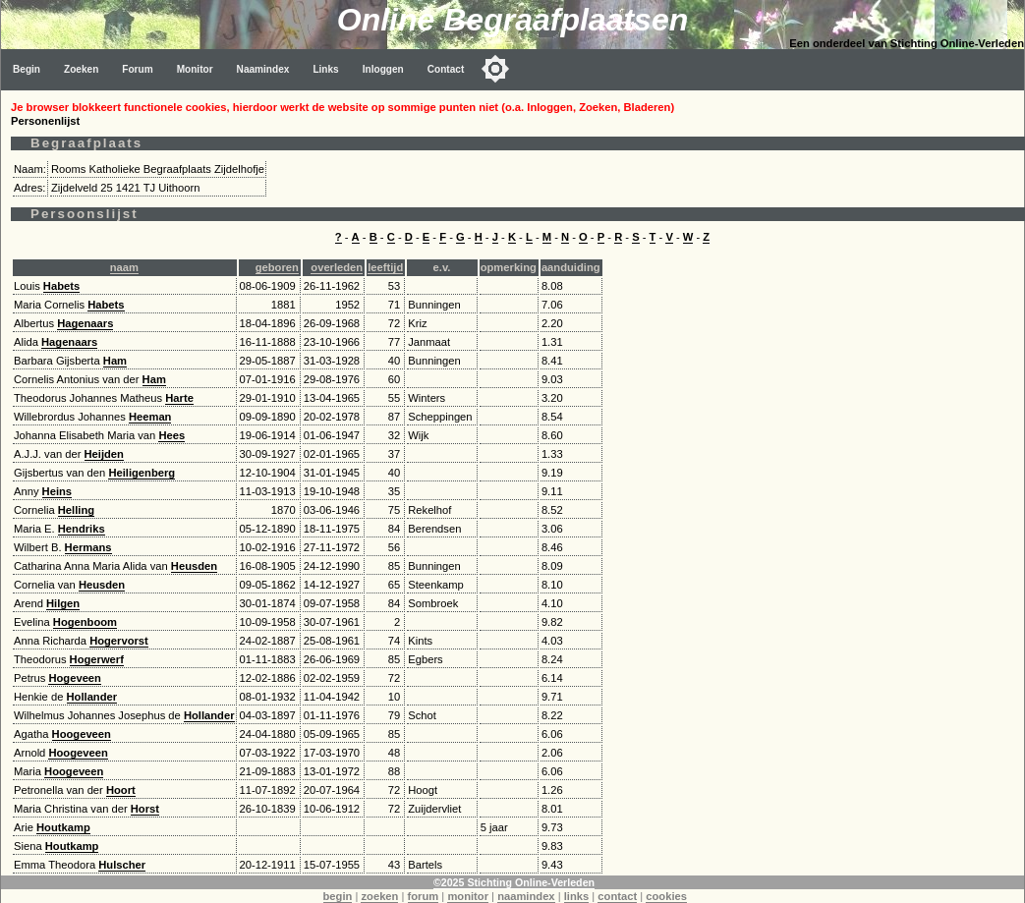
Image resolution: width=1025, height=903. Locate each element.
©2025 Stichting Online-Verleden (514, 882)
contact (617, 896)
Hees (171, 435)
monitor (467, 896)
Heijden (104, 454)
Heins (57, 491)
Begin (26, 69)
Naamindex (263, 69)
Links (325, 69)
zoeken (379, 896)
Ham (115, 361)
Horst (145, 809)
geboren (277, 267)
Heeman (150, 417)
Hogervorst (118, 641)
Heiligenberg (141, 473)
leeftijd (385, 267)
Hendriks (81, 529)
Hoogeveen (81, 734)
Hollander (92, 697)
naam (124, 267)
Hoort (121, 790)
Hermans (88, 547)
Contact (446, 69)
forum (423, 896)
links (577, 896)
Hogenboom (85, 622)
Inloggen (383, 69)
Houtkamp (63, 827)
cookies (666, 896)
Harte (179, 398)
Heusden (194, 566)
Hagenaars (85, 323)
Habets (61, 286)
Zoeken (81, 69)
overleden (337, 267)
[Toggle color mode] (495, 68)
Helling (76, 510)
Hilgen (63, 603)
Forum (137, 69)
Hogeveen (74, 678)
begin (338, 896)
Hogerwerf (97, 659)
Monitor (195, 69)
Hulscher (121, 865)
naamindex (525, 896)
